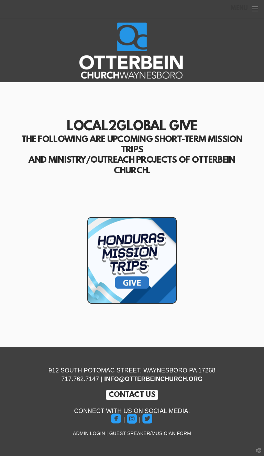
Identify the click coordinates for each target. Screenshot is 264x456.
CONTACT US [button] (132, 395)
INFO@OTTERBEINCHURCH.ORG (153, 379)
